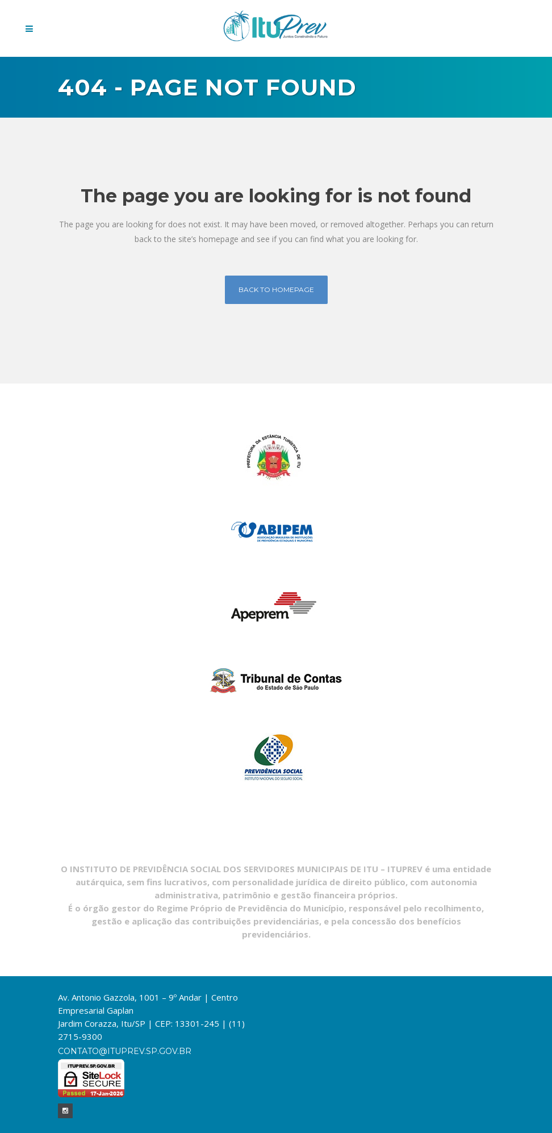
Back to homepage (276, 289)
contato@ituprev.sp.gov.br (124, 1051)
